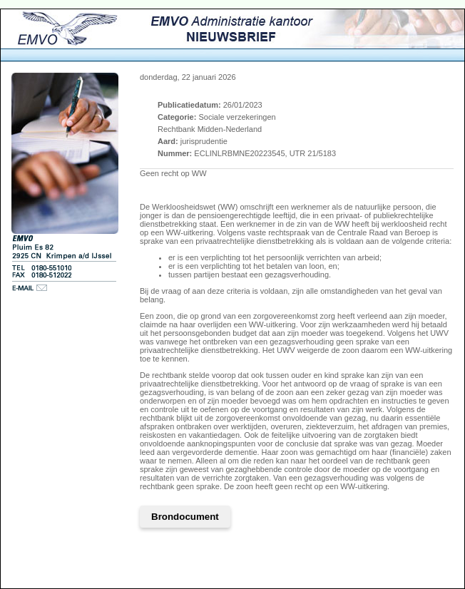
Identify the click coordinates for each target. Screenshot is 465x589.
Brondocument (185, 516)
